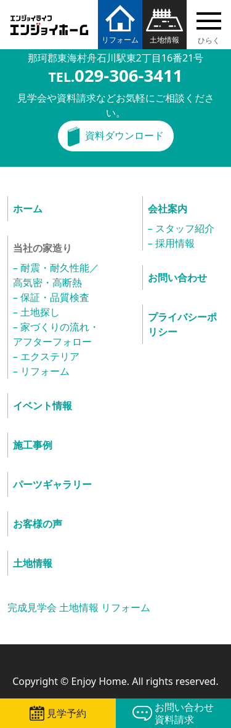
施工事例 (32, 445)
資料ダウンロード (124, 135)
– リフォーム (41, 371)
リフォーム (120, 39)
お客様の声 (37, 523)
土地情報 (164, 39)
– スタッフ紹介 (181, 228)
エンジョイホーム (49, 17)
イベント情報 (42, 405)
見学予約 (66, 713)
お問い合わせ (177, 277)
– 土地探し (36, 312)
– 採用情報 (171, 243)
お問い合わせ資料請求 (184, 713)
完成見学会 (32, 607)
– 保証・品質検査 (51, 297)
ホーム (28, 208)
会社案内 (167, 208)
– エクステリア (46, 356)
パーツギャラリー (52, 484)
